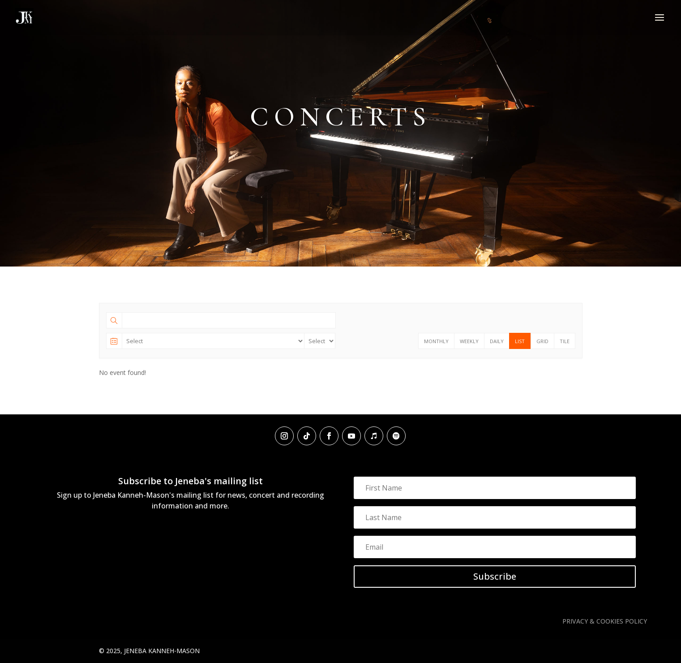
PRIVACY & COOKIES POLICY (604, 621)
